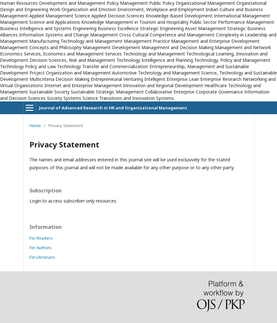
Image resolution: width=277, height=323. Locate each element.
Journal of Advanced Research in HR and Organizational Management (113, 108)
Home (35, 125)
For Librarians (42, 257)
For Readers (41, 238)
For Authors (41, 247)
